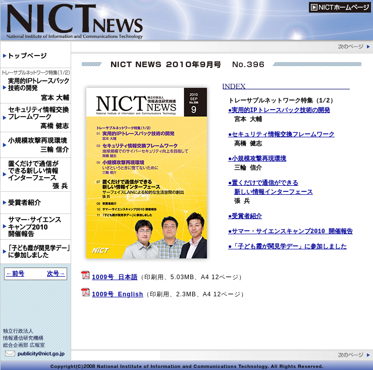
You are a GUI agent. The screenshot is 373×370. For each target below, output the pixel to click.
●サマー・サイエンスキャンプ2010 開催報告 (290, 231)
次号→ (56, 273)
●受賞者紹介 (245, 216)
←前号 (15, 273)
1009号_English (117, 294)
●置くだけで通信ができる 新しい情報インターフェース (270, 187)
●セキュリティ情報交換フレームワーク (281, 134)
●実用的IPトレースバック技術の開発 (279, 110)
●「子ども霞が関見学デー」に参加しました (287, 246)
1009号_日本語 (114, 277)
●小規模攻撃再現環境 (257, 158)
